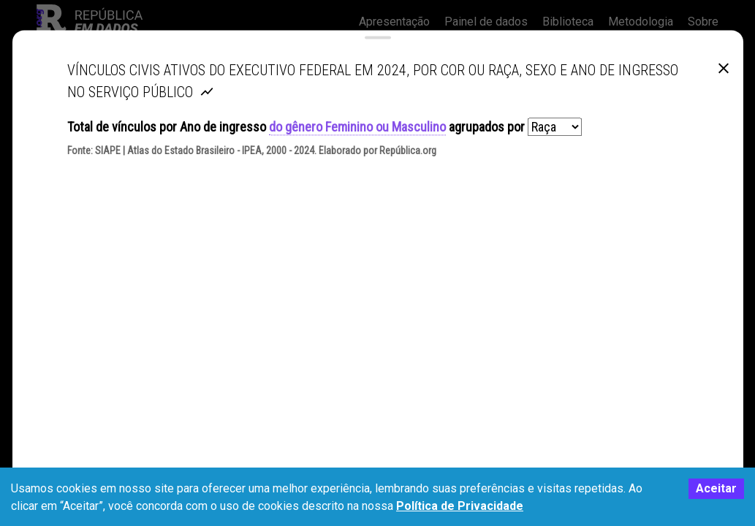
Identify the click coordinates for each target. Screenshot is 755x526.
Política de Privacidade (459, 506)
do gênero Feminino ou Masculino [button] (357, 140)
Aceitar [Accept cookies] (716, 488)
